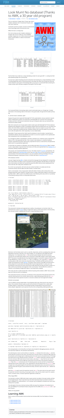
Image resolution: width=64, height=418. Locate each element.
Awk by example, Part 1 (15, 400)
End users (7, 6)
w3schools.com (43, 155)
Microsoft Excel (43, 145)
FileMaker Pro (51, 147)
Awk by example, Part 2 (15, 401)
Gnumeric (43, 151)
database (33, 18)
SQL (52, 153)
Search (58, 2)
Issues (52, 6)
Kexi (34, 152)
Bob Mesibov (12, 18)
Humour (20, 6)
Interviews (26, 6)
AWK (22, 160)
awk (30, 18)
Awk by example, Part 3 (15, 403)
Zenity (21, 209)
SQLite (39, 152)
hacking (18, 18)
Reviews (39, 6)
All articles (46, 6)
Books (57, 6)
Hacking (13, 6)
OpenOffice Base (23, 152)
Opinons (33, 6)
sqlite (36, 18)
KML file (25, 262)
